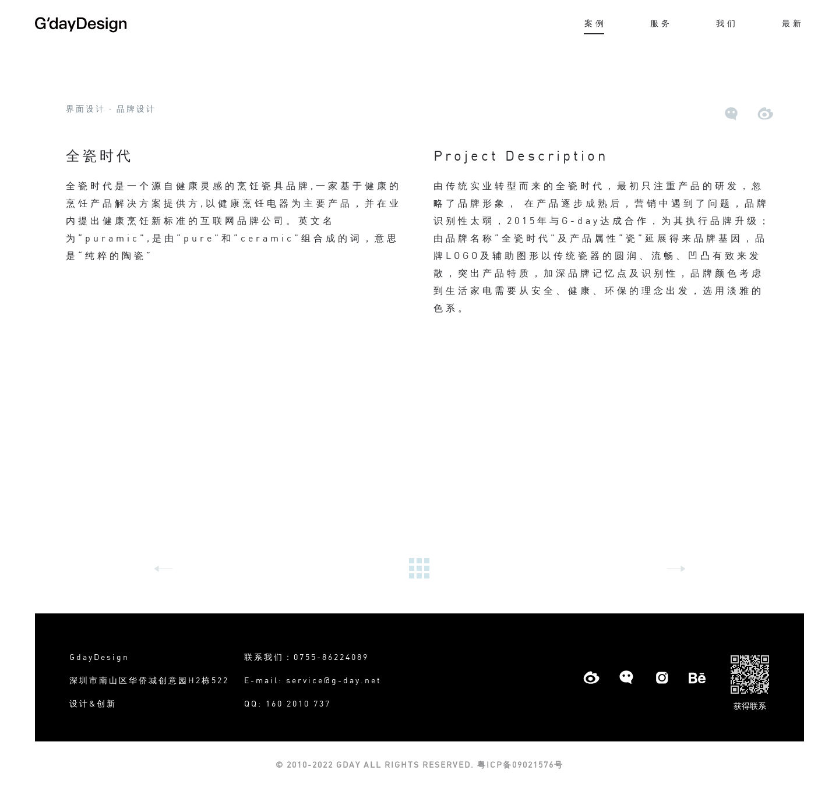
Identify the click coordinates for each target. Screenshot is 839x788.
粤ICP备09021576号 (518, 764)
